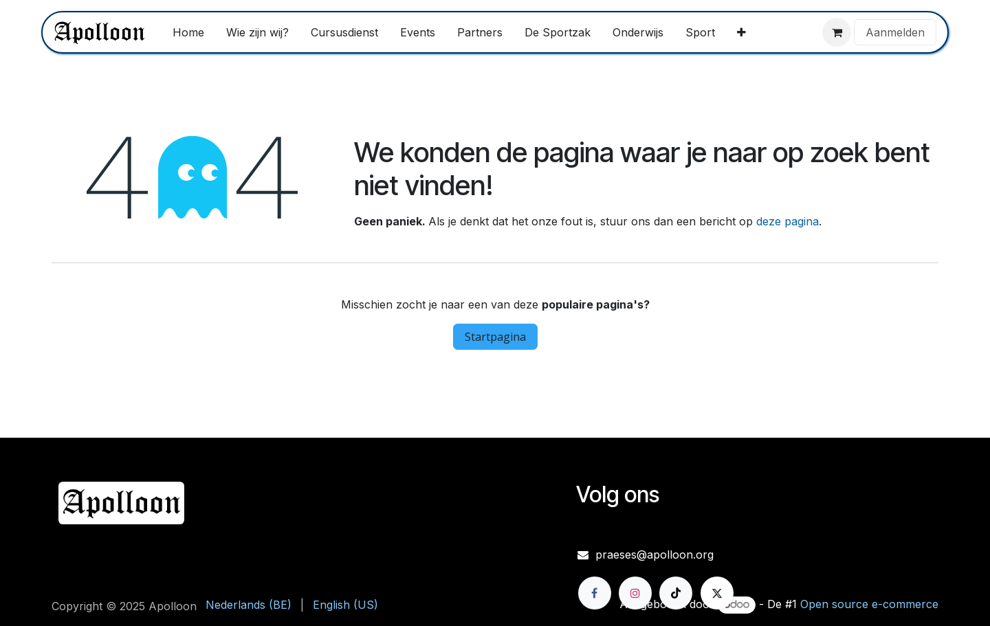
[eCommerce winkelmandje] (836, 32)
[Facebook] (594, 593)
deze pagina (787, 221)
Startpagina (495, 336)
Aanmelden (895, 32)
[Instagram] (635, 593)
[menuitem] (188, 32)
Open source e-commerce (869, 604)
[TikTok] (675, 593)
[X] (717, 593)
